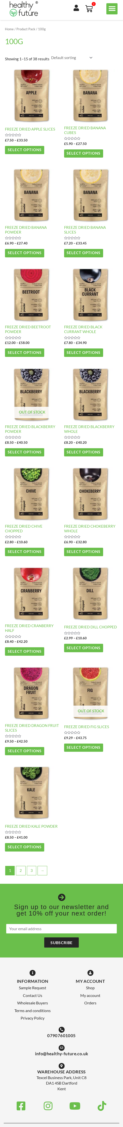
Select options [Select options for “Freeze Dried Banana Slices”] (83, 253)
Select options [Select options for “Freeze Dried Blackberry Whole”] (83, 452)
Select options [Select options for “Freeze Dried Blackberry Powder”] (24, 452)
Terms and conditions (32, 1010)
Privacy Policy (32, 1018)
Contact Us (32, 995)
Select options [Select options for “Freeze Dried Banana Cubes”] (83, 153)
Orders (90, 1002)
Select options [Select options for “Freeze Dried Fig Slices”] (83, 747)
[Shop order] (71, 58)
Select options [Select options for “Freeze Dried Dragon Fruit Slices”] (24, 751)
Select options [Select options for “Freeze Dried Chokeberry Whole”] (83, 551)
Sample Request (32, 987)
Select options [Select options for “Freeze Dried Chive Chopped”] (24, 551)
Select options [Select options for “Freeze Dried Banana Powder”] (24, 253)
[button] (112, 8)
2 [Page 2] (21, 870)
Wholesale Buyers (32, 1002)
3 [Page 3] (32, 870)
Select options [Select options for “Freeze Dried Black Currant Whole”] (83, 352)
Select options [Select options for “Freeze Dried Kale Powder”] (24, 847)
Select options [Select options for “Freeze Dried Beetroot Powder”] (24, 352)
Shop (90, 987)
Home (9, 29)
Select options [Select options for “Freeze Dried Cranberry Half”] (24, 651)
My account (90, 995)
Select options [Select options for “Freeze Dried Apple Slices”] (24, 150)
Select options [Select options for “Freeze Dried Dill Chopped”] (83, 648)
